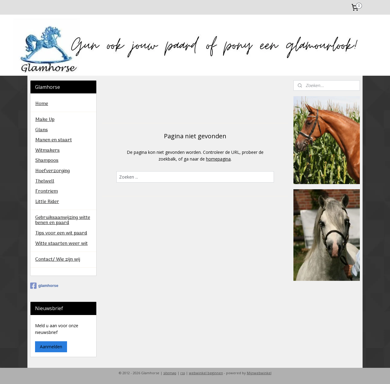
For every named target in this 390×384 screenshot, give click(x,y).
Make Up (45, 120)
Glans (41, 130)
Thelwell (44, 181)
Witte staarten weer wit (61, 244)
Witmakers (47, 150)
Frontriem (46, 191)
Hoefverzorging (52, 171)
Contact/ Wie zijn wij (57, 259)
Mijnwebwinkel (259, 373)
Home (41, 104)
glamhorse (44, 285)
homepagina (218, 159)
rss (182, 373)
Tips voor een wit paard (61, 233)
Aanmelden (51, 347)
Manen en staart (53, 140)
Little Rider (47, 202)
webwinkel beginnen (206, 373)
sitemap (169, 373)
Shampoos (46, 161)
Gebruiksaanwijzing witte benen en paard (62, 220)
